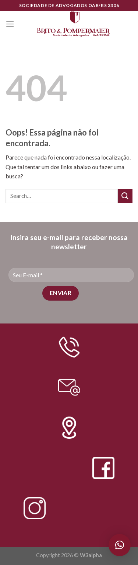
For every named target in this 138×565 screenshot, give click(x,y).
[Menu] (10, 24)
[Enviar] (125, 196)
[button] (120, 545)
